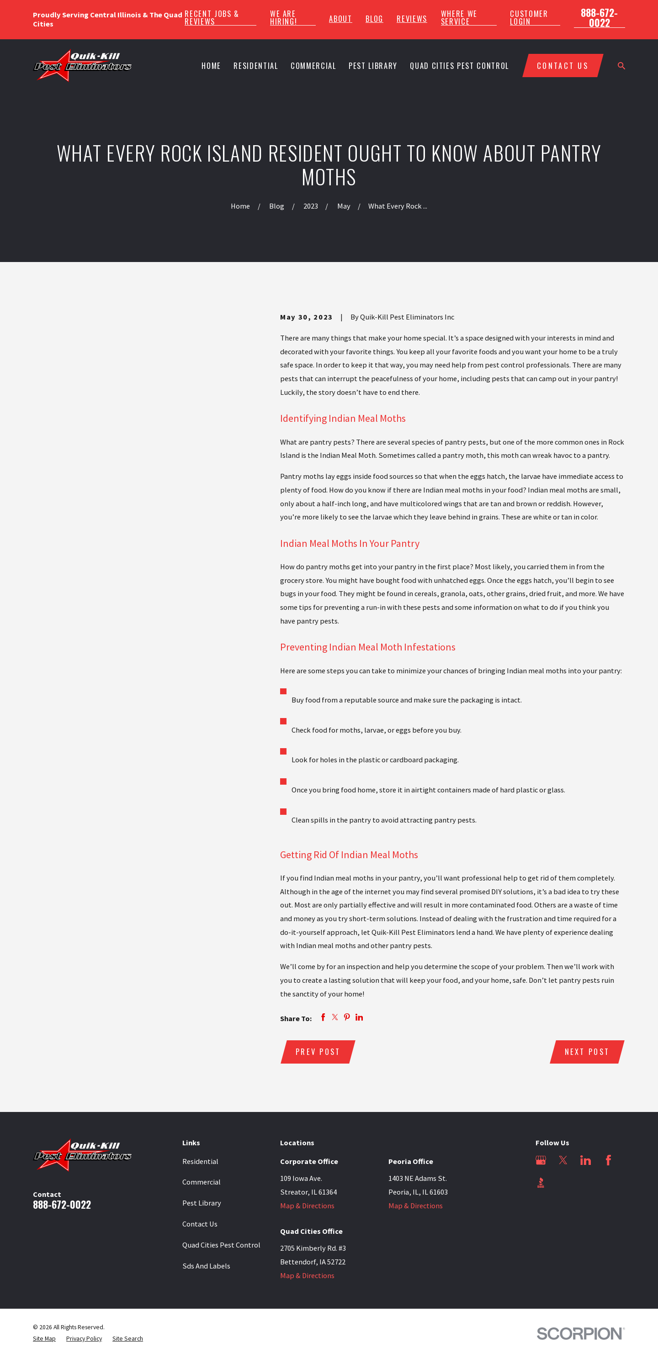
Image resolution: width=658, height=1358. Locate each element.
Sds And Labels (206, 1265)
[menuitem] (44, 1339)
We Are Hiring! (283, 17)
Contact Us (200, 1223)
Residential (200, 1161)
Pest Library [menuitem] (373, 65)
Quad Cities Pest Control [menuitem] (459, 65)
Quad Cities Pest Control (221, 1244)
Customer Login (529, 17)
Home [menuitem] (211, 65)
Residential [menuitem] (255, 65)
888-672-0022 (599, 17)
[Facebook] (608, 1160)
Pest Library (201, 1202)
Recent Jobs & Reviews (212, 17)
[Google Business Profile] (541, 1160)
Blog (374, 18)
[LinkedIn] (585, 1160)
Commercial (201, 1181)
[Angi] (563, 1182)
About (340, 18)
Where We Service (459, 17)
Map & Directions (307, 1205)
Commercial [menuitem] (313, 65)
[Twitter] (563, 1160)
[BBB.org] (541, 1182)
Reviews (412, 18)
